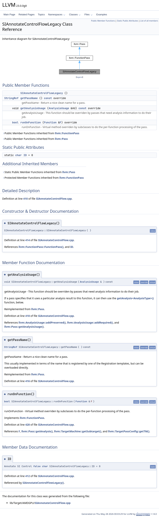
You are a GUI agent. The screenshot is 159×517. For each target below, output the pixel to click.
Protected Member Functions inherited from (43, 177)
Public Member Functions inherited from (40, 133)
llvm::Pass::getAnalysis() (37, 431)
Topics (41, 14)
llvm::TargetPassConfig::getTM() (128, 431)
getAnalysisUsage (32, 108)
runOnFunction (30, 122)
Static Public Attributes (127, 20)
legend (79, 77)
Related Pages (26, 14)
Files (88, 14)
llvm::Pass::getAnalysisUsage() (24, 326)
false (37, 466)
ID (25, 155)
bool (15, 122)
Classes (75, 14)
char (18, 155)
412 (27, 476)
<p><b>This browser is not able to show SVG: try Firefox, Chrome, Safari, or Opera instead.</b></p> (79, 58)
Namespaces (56, 14)
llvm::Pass (61, 139)
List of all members (149, 20)
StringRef (11, 98)
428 (27, 424)
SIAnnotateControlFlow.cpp (54, 198)
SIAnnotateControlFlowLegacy (41, 93)
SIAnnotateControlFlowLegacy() (43, 482)
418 (27, 316)
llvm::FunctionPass (67, 133)
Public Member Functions (103, 20)
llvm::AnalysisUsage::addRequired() (90, 322)
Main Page (9, 14)
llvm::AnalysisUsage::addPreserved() (42, 322)
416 (27, 381)
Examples (101, 14)
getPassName (29, 98)
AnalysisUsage (59, 108)
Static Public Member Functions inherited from (38, 172)
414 (27, 240)
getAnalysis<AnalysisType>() (135, 298)
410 (25, 198)
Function (50, 122)
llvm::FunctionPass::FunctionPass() (41, 247)
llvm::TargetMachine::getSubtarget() (77, 431)
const (48, 98)
